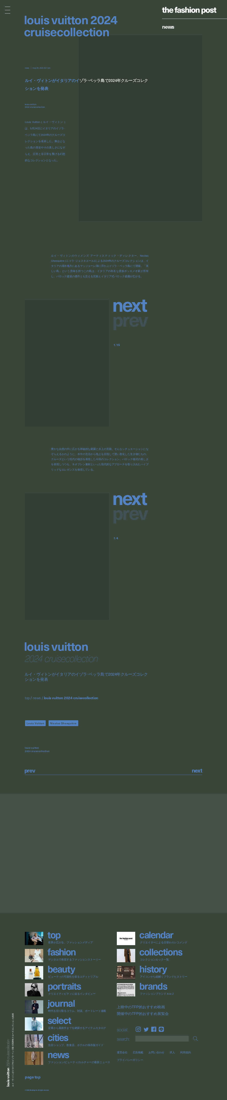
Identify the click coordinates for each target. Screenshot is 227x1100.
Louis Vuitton (35, 723)
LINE (161, 1029)
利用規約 (185, 1052)
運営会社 (122, 1052)
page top (32, 1077)
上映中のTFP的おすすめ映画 (141, 1007)
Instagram (138, 1029)
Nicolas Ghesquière (63, 723)
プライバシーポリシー (130, 1059)
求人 (172, 1052)
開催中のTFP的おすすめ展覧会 (143, 1014)
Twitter (146, 1029)
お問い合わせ (156, 1052)
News (168, 26)
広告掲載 (138, 1052)
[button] (131, 304)
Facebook (153, 1029)
